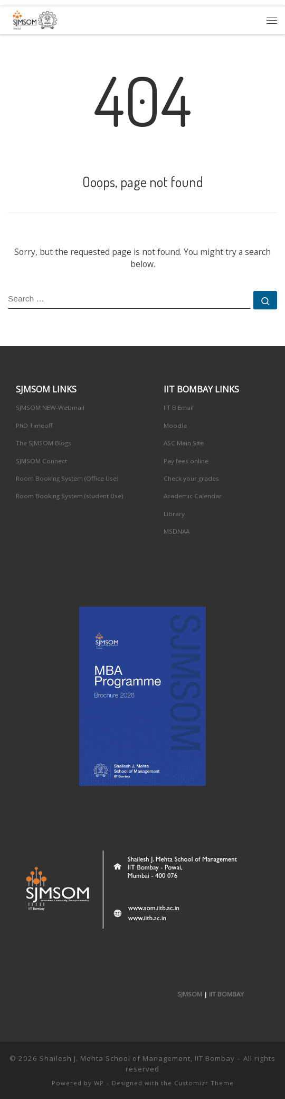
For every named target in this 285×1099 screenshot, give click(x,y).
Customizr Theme (204, 1083)
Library (174, 514)
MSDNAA (176, 531)
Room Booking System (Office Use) (67, 478)
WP (99, 1083)
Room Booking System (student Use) (70, 496)
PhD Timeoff (34, 425)
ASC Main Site (184, 443)
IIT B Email (179, 407)
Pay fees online (186, 461)
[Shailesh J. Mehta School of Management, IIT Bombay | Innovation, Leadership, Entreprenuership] (33, 18)
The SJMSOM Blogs (43, 443)
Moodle (175, 425)
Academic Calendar (193, 496)
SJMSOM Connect (41, 461)
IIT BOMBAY (226, 994)
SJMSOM (189, 994)
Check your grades (191, 478)
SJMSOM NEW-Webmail (50, 407)
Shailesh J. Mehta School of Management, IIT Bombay (137, 1058)
